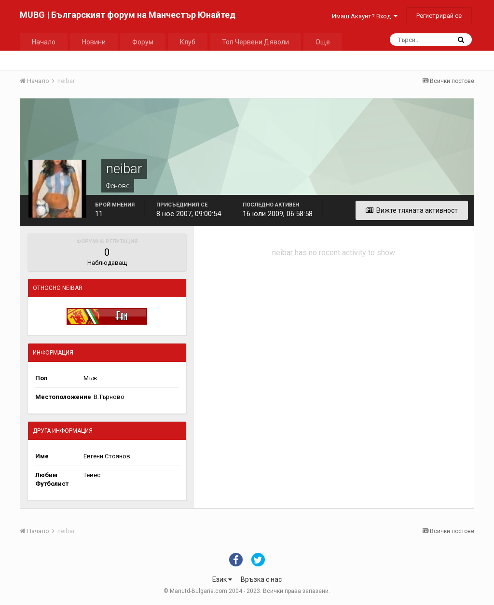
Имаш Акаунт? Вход (365, 16)
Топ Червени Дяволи (255, 42)
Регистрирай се (439, 15)
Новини (94, 42)
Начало (43, 42)
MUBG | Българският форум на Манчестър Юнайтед (127, 15)
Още (323, 42)
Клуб (187, 42)
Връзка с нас (261, 579)
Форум (142, 42)
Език (222, 579)
